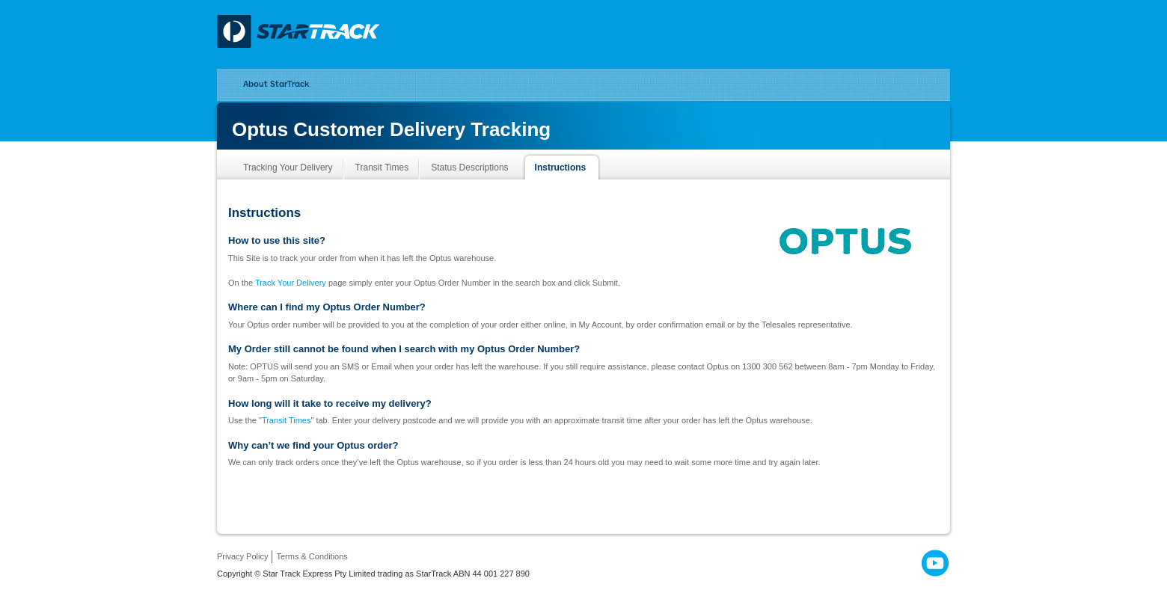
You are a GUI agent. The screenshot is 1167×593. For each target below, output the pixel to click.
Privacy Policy (242, 556)
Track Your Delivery (290, 282)
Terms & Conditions (311, 556)
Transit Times (286, 420)
